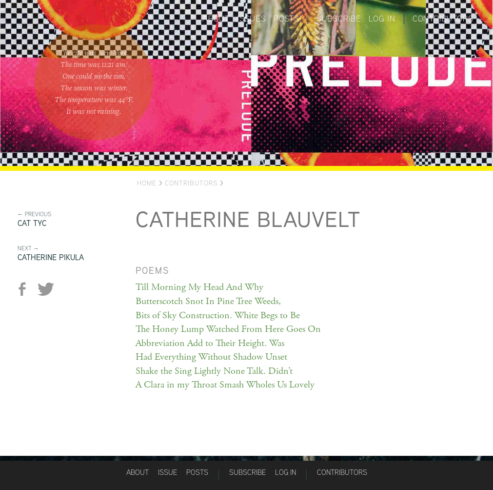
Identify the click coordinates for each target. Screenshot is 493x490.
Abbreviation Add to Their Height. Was (210, 343)
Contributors (443, 18)
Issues (251, 18)
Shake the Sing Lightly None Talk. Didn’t (214, 371)
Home (147, 183)
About (216, 18)
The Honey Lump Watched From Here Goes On (228, 329)
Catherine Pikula (51, 257)
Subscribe (338, 18)
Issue (167, 472)
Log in (382, 18)
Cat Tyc (32, 223)
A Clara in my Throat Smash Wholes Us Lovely (225, 385)
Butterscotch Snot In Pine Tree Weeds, (208, 301)
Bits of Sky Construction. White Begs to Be (218, 315)
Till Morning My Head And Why (199, 287)
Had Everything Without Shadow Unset (211, 357)
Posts (286, 18)
